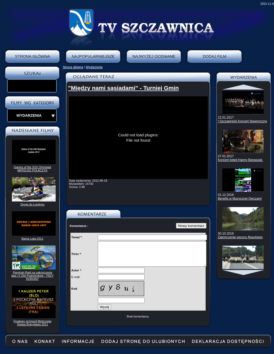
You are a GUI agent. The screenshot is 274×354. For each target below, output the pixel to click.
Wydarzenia (94, 67)
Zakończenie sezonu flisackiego (240, 237)
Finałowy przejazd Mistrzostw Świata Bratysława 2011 (32, 323)
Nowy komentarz (191, 226)
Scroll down (243, 272)
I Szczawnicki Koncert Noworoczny (242, 121)
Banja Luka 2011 (32, 238)
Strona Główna (32, 56)
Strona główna (73, 67)
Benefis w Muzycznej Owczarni (240, 198)
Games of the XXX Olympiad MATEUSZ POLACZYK (32, 168)
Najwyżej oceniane (153, 56)
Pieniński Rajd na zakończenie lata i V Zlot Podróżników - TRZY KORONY (32, 275)
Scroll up (243, 87)
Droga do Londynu (32, 204)
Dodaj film (214, 56)
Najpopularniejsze (93, 56)
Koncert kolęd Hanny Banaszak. (240, 160)
